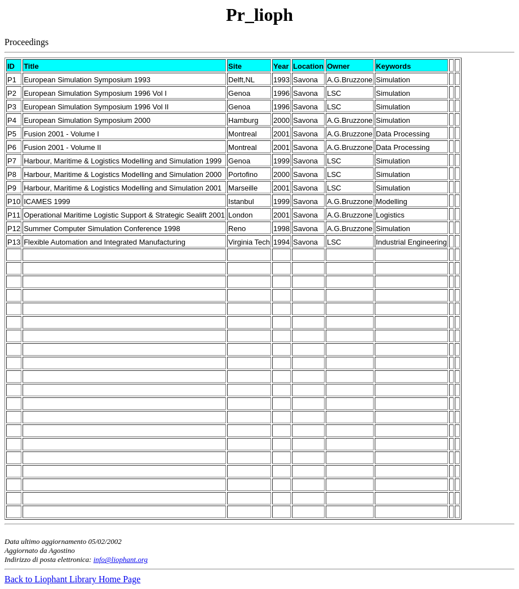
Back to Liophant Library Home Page (72, 579)
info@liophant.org (121, 559)
